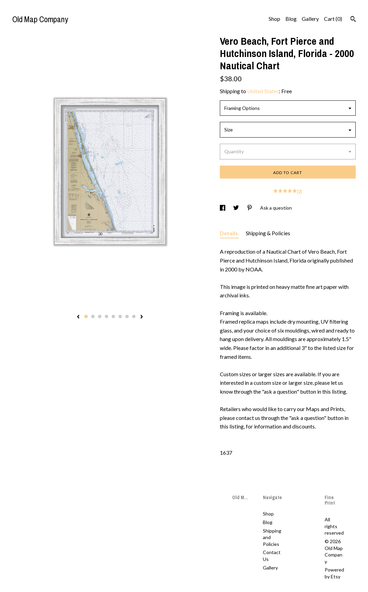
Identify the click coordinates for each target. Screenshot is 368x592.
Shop (274, 18)
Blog (291, 18)
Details (229, 233)
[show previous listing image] (78, 317)
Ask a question (276, 208)
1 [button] (86, 316)
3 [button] (99, 316)
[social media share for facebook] (223, 208)
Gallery (310, 18)
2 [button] (93, 316)
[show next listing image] (141, 317)
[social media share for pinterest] (250, 208)
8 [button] (134, 316)
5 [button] (113, 316)
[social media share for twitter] (236, 208)
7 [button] (127, 316)
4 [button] (106, 316)
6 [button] (120, 316)
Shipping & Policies (268, 233)
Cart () (333, 18)
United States (263, 91)
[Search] (353, 20)
